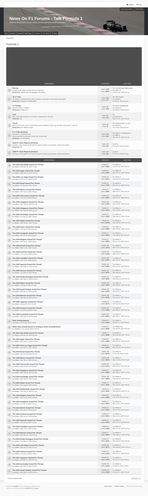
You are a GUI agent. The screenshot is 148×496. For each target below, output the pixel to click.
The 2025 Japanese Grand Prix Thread (28, 302)
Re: (114, 114)
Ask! (14, 114)
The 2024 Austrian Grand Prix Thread (27, 414)
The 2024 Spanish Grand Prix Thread (27, 420)
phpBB (16, 486)
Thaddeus (17, 329)
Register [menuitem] (130, 4)
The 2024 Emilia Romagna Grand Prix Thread (30, 439)
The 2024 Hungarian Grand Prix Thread (28, 402)
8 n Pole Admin (25, 138)
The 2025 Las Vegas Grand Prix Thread (28, 177)
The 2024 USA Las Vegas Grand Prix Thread (30, 345)
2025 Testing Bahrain (21, 320)
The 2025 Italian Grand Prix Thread (26, 221)
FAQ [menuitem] (6, 33)
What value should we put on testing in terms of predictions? (37, 327)
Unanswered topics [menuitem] (127, 9)
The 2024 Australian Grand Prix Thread (28, 464)
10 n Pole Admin (31, 101)
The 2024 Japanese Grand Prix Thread (28, 458)
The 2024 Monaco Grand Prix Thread (27, 433)
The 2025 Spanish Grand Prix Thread (27, 264)
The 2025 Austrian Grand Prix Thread (27, 252)
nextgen (36, 488)
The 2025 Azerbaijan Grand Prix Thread (28, 214)
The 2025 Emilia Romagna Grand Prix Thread (30, 277)
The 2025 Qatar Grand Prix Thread (26, 171)
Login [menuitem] (139, 4)
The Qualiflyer (33, 92)
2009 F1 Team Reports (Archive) (25, 152)
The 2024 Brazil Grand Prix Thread (26, 352)
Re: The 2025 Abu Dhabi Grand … (123, 88)
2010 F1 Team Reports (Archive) (25, 143)
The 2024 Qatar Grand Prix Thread (26, 339)
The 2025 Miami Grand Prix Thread (26, 283)
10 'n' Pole (17, 97)
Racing (15, 88)
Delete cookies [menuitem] (119, 486)
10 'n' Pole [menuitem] (46, 33)
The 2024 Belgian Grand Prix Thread (27, 395)
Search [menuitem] (12, 33)
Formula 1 (12, 44)
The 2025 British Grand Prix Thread (26, 246)
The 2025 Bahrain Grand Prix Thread (27, 296)
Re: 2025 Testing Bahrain (120, 106)
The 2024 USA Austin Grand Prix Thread (28, 364)
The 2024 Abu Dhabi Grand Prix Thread (28, 333)
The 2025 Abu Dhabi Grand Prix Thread (28, 165)
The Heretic (41, 92)
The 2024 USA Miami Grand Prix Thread (28, 445)
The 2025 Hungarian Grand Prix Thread (28, 233)
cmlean (23, 92)
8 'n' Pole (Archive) (20, 132)
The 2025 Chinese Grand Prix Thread (27, 308)
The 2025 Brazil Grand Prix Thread (26, 183)
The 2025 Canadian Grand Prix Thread (28, 258)
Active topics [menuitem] (139, 9)
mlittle (116, 135)
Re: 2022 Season (118, 97)
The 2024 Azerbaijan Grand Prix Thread (28, 377)
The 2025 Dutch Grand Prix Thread (26, 227)
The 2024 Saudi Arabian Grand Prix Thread (29, 470)
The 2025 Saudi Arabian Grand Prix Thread (29, 289)
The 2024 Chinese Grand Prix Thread (27, 451)
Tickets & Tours (28, 127)
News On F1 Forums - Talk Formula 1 (45, 18)
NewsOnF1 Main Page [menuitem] (25, 33)
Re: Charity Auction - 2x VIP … (122, 123)
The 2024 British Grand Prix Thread (26, 408)
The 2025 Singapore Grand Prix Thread (28, 202)
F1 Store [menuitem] (54, 33)
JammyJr (117, 116)
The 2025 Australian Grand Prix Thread (28, 314)
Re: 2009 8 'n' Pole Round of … (122, 133)
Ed (27, 92)
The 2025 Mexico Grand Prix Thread (27, 189)
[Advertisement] (74, 63)
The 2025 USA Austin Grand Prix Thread (28, 196)
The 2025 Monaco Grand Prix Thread (27, 271)
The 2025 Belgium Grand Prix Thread (27, 239)
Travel (15, 123)
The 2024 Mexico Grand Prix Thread (27, 358)
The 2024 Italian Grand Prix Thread (26, 383)
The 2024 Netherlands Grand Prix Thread (29, 389)
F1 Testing (17, 106)
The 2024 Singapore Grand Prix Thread (28, 370)
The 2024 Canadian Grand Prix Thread (28, 427)
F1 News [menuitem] (37, 33)
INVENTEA (28, 488)
